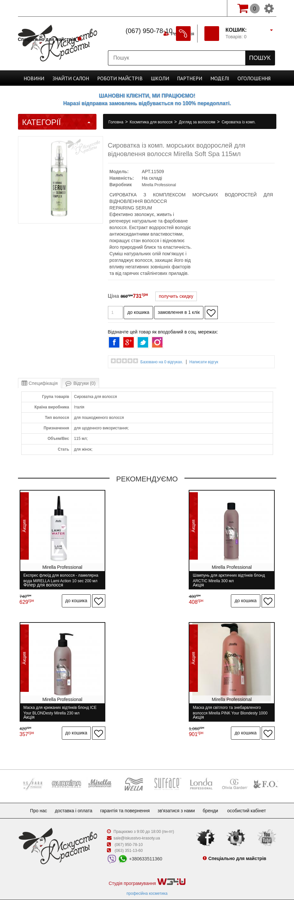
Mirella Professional (159, 185)
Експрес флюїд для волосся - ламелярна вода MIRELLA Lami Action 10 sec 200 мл (58, 578)
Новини (42, 78)
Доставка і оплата (71, 798)
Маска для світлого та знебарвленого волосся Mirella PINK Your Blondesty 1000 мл (58, 704)
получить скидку (176, 296)
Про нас (33, 798)
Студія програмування (147, 869)
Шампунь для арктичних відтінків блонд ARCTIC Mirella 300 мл (147, 578)
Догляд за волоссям (197, 122)
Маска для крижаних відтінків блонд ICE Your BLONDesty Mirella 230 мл (231, 578)
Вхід (212, 8)
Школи (158, 78)
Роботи (121, 78)
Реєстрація (182, 8)
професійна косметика (147, 880)
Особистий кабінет (253, 798)
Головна (117, 122)
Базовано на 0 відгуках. (161, 362)
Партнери (185, 78)
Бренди (215, 798)
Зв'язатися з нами (179, 798)
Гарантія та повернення (125, 798)
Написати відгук (203, 362)
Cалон (76, 78)
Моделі (213, 78)
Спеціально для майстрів (47, 7)
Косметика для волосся (152, 122)
